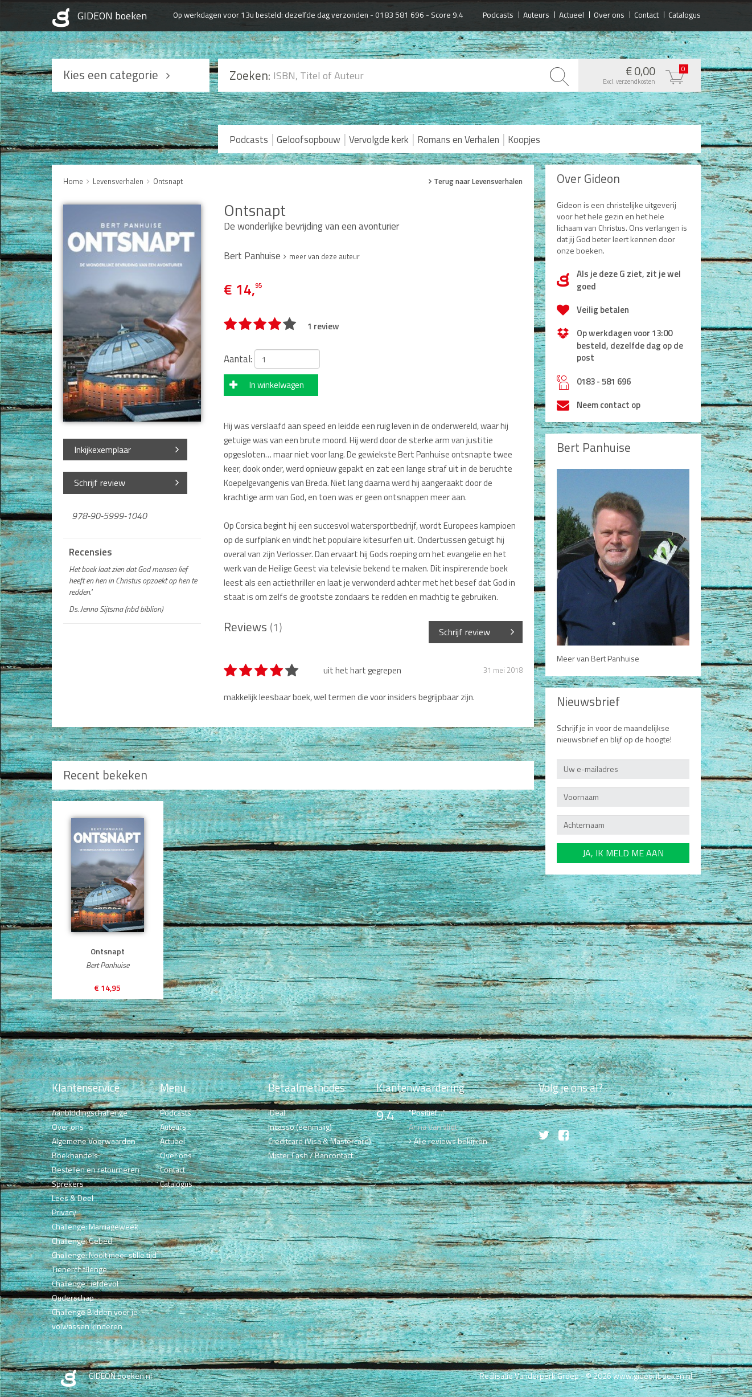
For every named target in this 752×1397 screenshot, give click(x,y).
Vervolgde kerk (379, 139)
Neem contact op (608, 404)
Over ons (609, 14)
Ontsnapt (168, 181)
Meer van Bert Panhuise (598, 658)
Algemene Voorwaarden (93, 1141)
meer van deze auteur (324, 256)
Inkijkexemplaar (102, 449)
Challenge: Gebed (82, 1241)
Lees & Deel (72, 1198)
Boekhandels (75, 1155)
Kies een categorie (110, 75)
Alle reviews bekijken (450, 1141)
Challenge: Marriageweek (95, 1226)
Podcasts (498, 14)
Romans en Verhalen (458, 139)
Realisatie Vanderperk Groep (529, 1376)
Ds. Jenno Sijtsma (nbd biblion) (116, 609)
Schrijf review (99, 482)
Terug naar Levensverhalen (478, 181)
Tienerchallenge (79, 1269)
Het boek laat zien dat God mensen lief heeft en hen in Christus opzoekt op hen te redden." (133, 580)
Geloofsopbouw (308, 139)
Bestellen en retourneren (95, 1169)
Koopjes (524, 139)
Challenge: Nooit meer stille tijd (104, 1255)
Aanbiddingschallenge (90, 1112)
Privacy (64, 1212)
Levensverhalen (118, 181)
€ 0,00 (636, 74)
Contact (646, 14)
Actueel (571, 14)
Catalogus (684, 14)
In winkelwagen (276, 384)
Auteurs (536, 14)
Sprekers (68, 1184)
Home (73, 181)
